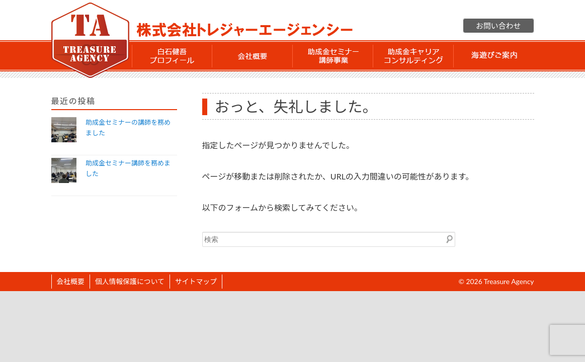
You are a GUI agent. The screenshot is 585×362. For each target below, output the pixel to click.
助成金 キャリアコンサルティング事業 (413, 55)
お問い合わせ (498, 25)
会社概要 (252, 55)
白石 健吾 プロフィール (172, 55)
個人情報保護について (129, 281)
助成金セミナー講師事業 (333, 55)
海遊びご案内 (494, 55)
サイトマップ (196, 281)
